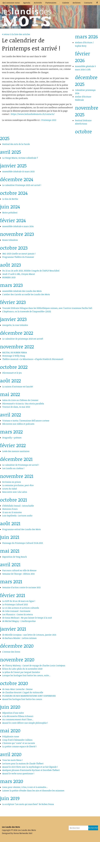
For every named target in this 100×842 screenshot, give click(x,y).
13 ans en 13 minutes (12, 512)
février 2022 (13, 445)
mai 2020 (10, 730)
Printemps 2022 (48, 120)
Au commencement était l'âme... (17, 719)
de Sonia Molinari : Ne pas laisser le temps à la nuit (27, 617)
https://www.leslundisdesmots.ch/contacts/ (33, 114)
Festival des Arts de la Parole (16, 144)
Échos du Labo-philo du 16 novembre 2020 (22, 668)
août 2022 (10, 380)
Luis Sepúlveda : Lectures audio (17, 515)
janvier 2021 (13, 628)
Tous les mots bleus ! (12, 760)
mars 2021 (11, 581)
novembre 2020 (17, 659)
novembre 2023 (17, 234)
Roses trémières (10, 240)
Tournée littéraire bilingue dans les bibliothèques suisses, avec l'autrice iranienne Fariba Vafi (47, 308)
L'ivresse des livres (11, 651)
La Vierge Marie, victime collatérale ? (20, 157)
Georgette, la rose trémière (15, 325)
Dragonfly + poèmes (11, 437)
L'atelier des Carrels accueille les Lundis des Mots (26, 294)
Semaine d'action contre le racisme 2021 (21, 587)
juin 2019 (10, 798)
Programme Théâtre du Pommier (18, 257)
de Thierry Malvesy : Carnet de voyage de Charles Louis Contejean (33, 665)
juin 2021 (9, 537)
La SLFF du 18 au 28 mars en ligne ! (18, 601)
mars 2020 (11, 781)
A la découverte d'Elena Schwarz (17, 716)
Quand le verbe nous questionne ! (18, 773)
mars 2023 (11, 285)
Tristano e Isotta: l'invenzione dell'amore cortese (25, 420)
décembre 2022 (16, 333)
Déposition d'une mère (13, 712)
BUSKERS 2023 (8, 277)
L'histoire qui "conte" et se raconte (18, 743)
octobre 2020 (14, 683)
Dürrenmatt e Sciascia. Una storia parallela (23, 403)
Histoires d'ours (10, 509)
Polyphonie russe (10, 736)
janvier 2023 (13, 319)
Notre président (9, 212)
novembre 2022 (17, 346)
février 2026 (82, 57)
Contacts (88, 2)
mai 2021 (9, 550)
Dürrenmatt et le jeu (12, 372)
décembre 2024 (16, 179)
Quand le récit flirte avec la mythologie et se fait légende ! (30, 766)
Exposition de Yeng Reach (14, 556)
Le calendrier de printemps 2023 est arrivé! (22, 338)
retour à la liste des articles (16, 34)
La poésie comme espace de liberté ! (19, 746)
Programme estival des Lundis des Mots (21, 529)
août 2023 (10, 264)
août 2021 (10, 523)
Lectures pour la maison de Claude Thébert (22, 763)
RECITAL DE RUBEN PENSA (14, 352)
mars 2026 (86, 36)
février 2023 (13, 302)
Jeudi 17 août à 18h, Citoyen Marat (18, 274)
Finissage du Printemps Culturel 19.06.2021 (22, 543)
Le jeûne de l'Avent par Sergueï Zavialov (21, 672)
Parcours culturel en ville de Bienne (19, 570)
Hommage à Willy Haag (13, 355)
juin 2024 (10, 206)
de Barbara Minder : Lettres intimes (19, 638)
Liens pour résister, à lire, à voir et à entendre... (25, 787)
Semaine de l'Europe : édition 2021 (18, 573)
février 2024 (13, 220)
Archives (76, 2)
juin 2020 (10, 706)
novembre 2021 (16, 476)
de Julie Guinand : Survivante (16, 611)
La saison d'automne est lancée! (17, 386)
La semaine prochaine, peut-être (18, 485)
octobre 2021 (13, 499)
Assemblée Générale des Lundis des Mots (22, 291)
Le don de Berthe (10, 199)
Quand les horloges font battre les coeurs (22, 699)
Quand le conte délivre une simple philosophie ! (25, 722)
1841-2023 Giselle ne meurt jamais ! (19, 253)
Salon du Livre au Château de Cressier (20, 400)
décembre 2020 (17, 645)
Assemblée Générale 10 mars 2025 (18, 171)
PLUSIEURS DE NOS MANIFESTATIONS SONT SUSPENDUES (29, 695)
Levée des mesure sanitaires (15, 451)
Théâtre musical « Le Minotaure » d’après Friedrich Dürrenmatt (33, 359)
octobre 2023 (14, 247)
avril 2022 (10, 414)
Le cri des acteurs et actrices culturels (20, 607)
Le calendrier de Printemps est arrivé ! (20, 464)
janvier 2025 (13, 165)
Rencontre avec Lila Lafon (14, 492)
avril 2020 (10, 754)
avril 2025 (10, 152)
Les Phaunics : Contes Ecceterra (17, 614)
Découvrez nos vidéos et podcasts (18, 423)
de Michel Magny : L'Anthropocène (19, 621)
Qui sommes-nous (11, 2)
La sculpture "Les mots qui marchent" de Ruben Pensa (28, 804)
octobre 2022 (13, 367)
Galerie (65, 2)
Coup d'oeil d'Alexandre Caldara (17, 739)
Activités (38, 2)
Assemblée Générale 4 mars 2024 (18, 226)
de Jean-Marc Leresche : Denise (17, 689)
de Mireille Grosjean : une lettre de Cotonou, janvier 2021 (29, 634)
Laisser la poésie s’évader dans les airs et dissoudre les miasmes (33, 790)
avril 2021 (10, 564)
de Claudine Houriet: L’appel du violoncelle (22, 692)
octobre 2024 (14, 193)
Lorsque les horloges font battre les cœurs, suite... (26, 675)
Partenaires (50, 2)
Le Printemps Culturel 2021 (15, 604)
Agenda (26, 2)
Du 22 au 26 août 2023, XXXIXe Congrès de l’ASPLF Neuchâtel (30, 270)
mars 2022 (11, 431)
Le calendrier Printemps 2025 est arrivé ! (21, 185)
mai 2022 (10, 394)
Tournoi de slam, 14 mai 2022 (16, 406)
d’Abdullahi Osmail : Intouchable (18, 505)
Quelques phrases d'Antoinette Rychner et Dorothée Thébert (31, 770)
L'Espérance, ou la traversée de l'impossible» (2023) (26, 311)
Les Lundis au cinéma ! (13, 468)
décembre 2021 (16, 459)
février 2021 (12, 595)
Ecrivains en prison (11, 482)
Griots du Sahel (9, 488)
